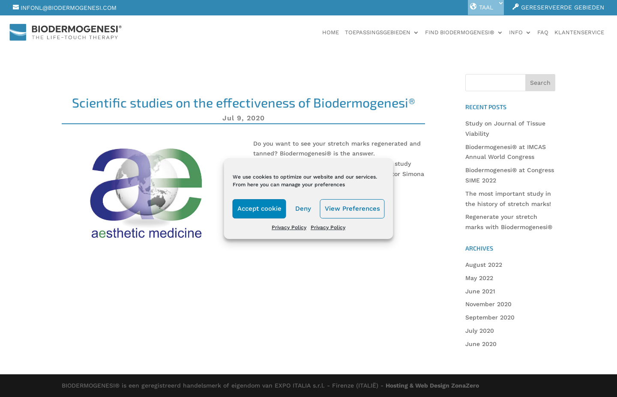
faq (542, 33)
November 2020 (488, 304)
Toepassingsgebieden (377, 33)
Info (516, 33)
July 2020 (479, 330)
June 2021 (480, 291)
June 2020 (481, 343)
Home (330, 33)
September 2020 (490, 317)
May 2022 (479, 278)
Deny (303, 208)
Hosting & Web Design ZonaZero (432, 385)
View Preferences (352, 208)
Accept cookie (259, 208)
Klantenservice (579, 33)
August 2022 (483, 264)
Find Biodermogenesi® (459, 33)
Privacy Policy (289, 227)
